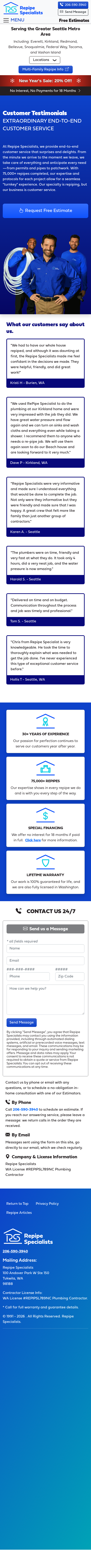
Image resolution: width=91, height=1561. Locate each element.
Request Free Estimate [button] (45, 211)
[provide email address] (45, 960)
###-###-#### (21, 969)
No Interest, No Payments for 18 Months (45, 91)
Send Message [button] (73, 12)
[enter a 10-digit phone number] (28, 976)
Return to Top (17, 1204)
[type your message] (45, 999)
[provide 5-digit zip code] (69, 976)
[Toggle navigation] (13, 20)
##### (61, 969)
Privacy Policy (47, 1204)
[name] (45, 948)
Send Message (22, 1022)
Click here (33, 840)
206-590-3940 (25, 1110)
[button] (44, 60)
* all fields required (22, 941)
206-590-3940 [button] (73, 5)
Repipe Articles (19, 1213)
